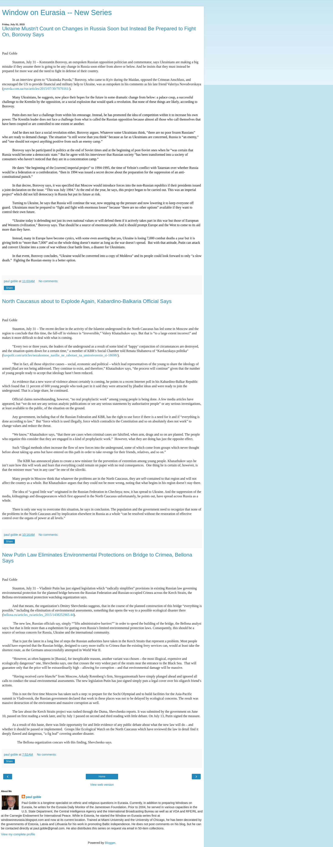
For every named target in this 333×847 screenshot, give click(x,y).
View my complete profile (18, 834)
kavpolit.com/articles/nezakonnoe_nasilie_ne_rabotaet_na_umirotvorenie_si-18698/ (60, 355)
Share (9, 287)
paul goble (33, 797)
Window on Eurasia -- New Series (57, 12)
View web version (102, 784)
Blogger (110, 842)
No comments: (48, 281)
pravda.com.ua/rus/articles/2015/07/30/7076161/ (36, 88)
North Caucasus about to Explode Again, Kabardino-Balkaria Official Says (87, 301)
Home (102, 776)
